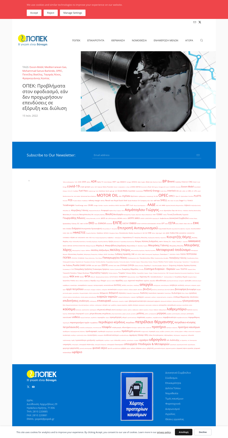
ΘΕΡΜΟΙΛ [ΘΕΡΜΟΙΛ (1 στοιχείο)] (106, 233)
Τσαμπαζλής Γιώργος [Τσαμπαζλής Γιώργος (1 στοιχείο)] (142, 273)
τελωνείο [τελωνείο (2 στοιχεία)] (191, 335)
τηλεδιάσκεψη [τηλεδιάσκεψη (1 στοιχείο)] (67, 340)
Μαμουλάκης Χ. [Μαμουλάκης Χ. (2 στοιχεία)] (132, 246)
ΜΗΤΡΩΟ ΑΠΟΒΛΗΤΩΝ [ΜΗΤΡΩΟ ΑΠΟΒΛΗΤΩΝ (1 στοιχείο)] (79, 246)
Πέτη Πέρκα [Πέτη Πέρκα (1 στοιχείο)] (98, 258)
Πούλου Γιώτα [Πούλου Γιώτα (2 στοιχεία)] (163, 262)
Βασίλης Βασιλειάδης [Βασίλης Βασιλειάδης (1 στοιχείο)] (195, 210)
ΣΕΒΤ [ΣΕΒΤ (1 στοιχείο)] (95, 265)
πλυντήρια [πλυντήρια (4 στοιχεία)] (126, 327)
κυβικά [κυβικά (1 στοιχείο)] (141, 310)
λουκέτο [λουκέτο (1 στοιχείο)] (86, 313)
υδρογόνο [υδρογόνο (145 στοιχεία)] (157, 339)
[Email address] (146, 155)
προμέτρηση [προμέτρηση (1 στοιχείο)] (109, 331)
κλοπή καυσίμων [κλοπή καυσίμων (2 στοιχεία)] (117, 310)
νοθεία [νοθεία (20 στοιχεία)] (76, 317)
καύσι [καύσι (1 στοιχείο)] (190, 305)
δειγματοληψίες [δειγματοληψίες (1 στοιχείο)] (84, 293)
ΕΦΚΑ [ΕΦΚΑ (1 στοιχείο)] (64, 228)
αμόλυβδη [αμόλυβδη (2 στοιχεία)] (188, 281)
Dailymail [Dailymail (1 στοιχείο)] (99, 187)
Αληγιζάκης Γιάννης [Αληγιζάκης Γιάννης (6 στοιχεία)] (79, 210)
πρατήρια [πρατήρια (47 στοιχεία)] (159, 327)
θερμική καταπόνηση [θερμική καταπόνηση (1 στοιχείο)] (72, 305)
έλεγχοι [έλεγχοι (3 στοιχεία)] (103, 281)
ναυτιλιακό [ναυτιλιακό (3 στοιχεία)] (67, 317)
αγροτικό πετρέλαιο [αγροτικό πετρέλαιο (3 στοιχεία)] (135, 281)
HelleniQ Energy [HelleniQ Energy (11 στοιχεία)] (152, 190)
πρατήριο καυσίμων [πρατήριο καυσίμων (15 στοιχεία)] (189, 327)
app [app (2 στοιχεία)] (118, 182)
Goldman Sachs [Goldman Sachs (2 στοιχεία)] (104, 191)
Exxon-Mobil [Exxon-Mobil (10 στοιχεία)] (187, 186)
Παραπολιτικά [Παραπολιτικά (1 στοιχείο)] (79, 262)
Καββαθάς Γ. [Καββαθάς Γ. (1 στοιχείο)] (110, 237)
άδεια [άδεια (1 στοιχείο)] (77, 280)
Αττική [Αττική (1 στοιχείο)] (161, 210)
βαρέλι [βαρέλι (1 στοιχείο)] (135, 289)
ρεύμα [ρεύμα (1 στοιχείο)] (157, 331)
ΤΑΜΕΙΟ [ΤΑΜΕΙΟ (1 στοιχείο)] (178, 269)
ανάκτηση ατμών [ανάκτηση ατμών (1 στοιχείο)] (196, 280)
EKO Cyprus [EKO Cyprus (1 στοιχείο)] (155, 187)
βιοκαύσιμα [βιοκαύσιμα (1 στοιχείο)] (161, 289)
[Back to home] (32, 40)
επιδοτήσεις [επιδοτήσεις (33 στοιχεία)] (70, 301)
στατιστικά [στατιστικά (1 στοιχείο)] (191, 331)
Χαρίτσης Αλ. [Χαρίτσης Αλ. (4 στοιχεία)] (145, 277)
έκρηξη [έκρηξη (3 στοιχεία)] (93, 281)
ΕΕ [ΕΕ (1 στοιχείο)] (84, 223)
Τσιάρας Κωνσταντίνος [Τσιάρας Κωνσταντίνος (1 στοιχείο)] (159, 273)
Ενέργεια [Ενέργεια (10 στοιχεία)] (76, 228)
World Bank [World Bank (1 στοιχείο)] (123, 205)
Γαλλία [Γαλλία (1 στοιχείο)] (165, 214)
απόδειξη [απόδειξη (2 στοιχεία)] (181, 285)
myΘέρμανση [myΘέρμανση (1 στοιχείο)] (142, 196)
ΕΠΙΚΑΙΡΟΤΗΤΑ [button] (95, 40)
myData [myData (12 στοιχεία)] (126, 195)
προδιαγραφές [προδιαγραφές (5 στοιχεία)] (91, 331)
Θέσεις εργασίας (174, 419)
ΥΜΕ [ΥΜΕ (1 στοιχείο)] (167, 273)
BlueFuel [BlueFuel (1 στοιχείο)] (155, 182)
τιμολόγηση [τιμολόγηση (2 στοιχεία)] (100, 340)
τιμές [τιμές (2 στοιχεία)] (73, 340)
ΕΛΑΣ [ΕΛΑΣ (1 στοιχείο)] (96, 223)
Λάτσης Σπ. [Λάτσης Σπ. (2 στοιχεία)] (167, 241)
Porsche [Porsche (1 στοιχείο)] (65, 200)
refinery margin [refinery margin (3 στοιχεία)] (94, 201)
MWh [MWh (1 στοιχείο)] (120, 196)
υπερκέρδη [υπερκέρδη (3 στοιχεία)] (67, 344)
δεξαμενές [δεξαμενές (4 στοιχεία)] (104, 293)
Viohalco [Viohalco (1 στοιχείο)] (100, 205)
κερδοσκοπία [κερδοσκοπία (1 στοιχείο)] (85, 310)
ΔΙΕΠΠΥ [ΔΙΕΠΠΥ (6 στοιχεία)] (131, 218)
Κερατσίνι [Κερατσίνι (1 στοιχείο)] (163, 237)
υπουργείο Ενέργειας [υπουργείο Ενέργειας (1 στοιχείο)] (100, 344)
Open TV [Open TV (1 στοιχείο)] (178, 196)
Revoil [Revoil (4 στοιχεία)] (107, 200)
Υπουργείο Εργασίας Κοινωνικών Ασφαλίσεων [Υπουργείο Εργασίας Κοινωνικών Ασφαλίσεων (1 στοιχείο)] (181, 273)
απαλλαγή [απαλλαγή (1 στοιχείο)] (136, 285)
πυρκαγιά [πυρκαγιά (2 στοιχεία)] (152, 331)
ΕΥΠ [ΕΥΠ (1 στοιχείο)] (191, 223)
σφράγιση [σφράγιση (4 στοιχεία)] (133, 335)
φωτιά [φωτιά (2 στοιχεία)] (110, 348)
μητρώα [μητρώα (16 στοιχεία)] (161, 313)
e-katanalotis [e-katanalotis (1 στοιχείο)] (121, 187)
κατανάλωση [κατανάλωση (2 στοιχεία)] (171, 305)
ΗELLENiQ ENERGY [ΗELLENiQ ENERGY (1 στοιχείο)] (196, 228)
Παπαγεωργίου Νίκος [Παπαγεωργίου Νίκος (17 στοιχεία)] (115, 257)
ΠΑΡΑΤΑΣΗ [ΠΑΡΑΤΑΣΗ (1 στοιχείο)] (173, 254)
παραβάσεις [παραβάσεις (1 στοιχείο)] (149, 317)
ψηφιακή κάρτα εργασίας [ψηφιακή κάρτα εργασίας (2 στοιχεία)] (185, 348)
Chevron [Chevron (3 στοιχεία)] (184, 182)
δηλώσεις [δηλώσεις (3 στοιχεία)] (122, 293)
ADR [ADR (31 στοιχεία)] (94, 181)
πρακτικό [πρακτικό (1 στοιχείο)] (148, 327)
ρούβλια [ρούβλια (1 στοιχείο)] (162, 331)
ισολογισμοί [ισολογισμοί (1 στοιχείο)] (98, 305)
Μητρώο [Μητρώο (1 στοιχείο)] (65, 254)
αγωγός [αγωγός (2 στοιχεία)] (152, 281)
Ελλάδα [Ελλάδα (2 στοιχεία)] (68, 229)
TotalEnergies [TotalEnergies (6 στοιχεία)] (68, 205)
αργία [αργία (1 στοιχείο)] (198, 285)
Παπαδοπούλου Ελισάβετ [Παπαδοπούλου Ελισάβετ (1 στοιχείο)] (162, 258)
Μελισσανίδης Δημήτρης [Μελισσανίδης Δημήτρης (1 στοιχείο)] (138, 250)
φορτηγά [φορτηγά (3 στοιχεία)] (66, 348)
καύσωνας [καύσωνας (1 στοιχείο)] (78, 310)
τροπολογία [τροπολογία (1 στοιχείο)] (130, 340)
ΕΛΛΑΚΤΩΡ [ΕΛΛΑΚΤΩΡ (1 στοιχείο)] (109, 223)
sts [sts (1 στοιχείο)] (186, 200)
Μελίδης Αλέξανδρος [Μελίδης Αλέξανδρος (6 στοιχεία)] (100, 250)
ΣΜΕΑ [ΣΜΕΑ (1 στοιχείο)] (118, 265)
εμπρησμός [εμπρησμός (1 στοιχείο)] (148, 297)
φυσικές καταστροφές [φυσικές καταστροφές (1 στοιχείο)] (86, 348)
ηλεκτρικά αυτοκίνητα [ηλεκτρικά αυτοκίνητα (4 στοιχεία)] (137, 301)
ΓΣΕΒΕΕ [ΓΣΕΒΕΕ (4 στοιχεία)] (159, 214)
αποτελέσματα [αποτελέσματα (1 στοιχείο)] (165, 285)
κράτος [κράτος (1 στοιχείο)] (130, 310)
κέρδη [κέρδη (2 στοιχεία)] (130, 305)
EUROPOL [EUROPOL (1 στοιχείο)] (173, 187)
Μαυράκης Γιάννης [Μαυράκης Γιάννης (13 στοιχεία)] (158, 245)
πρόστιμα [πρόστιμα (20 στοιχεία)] (127, 331)
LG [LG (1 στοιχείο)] (186, 191)
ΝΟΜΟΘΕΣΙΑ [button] (139, 40)
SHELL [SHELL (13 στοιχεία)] (163, 200)
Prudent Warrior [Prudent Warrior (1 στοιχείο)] (77, 200)
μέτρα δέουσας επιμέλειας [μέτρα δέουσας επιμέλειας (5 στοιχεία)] (100, 313)
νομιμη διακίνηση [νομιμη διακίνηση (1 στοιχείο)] (85, 317)
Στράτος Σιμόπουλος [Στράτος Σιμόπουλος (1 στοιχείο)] (115, 269)
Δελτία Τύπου (173, 388)
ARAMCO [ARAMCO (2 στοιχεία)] (123, 182)
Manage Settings (72, 12)
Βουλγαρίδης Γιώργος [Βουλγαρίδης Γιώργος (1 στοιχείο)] (129, 214)
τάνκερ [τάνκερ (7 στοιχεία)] (141, 335)
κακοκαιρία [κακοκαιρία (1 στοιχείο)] (142, 305)
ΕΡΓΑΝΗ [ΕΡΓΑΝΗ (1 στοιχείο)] (159, 223)
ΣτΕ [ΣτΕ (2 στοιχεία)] (72, 269)
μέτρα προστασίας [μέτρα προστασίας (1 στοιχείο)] (116, 313)
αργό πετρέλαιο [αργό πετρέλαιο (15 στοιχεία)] (75, 289)
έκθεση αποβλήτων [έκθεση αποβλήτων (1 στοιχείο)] (84, 280)
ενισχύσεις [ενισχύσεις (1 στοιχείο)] (170, 297)
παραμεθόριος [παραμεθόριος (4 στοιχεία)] (194, 317)
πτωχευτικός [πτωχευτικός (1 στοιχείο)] (144, 331)
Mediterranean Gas (55, 67)
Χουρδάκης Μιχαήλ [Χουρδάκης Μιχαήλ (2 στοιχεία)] (180, 277)
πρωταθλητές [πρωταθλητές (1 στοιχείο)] (117, 331)
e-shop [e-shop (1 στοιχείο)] (127, 187)
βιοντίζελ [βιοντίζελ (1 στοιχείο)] (167, 289)
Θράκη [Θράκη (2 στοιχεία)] (131, 233)
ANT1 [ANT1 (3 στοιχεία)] (114, 182)
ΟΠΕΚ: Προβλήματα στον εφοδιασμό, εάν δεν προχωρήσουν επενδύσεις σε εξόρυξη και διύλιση (45, 97)
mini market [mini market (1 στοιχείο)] (77, 196)
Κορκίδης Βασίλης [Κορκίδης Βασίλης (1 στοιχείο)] (103, 241)
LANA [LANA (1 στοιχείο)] (183, 191)
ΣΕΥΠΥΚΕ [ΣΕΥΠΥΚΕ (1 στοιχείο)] (110, 265)
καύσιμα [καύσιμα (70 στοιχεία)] (69, 309)
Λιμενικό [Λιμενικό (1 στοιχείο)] (185, 241)
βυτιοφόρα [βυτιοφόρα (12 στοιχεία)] (180, 289)
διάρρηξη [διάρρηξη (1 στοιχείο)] (129, 293)
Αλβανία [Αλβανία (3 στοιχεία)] (187, 205)
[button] (201, 40)
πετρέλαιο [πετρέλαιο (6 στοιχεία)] (130, 322)
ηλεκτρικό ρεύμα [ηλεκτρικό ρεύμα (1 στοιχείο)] (177, 301)
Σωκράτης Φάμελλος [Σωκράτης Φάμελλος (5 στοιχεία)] (130, 269)
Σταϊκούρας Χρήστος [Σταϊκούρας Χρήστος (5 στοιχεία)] (101, 269)
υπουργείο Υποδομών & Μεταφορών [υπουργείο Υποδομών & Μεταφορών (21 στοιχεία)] (147, 344)
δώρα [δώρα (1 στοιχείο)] (186, 293)
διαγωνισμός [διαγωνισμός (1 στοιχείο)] (136, 293)
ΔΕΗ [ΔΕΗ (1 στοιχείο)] (107, 218)
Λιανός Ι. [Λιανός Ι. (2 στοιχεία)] (179, 241)
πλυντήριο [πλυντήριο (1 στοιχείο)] (134, 327)
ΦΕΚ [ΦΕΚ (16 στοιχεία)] (71, 276)
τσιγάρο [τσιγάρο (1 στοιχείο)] (136, 340)
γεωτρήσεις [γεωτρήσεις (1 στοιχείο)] (76, 293)
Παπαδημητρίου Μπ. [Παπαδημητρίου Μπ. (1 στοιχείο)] (133, 258)
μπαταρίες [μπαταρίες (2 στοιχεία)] (190, 314)
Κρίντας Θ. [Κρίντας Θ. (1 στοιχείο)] (117, 241)
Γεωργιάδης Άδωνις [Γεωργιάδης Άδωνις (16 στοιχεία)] (74, 218)
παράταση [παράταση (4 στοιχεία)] (141, 317)
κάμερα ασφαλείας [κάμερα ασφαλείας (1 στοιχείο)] (122, 305)
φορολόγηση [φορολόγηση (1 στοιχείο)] (191, 344)
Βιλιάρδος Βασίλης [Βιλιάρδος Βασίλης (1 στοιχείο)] (99, 214)
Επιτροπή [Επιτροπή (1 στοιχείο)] (114, 228)
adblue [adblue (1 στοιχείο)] (88, 182)
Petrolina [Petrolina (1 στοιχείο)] (190, 196)
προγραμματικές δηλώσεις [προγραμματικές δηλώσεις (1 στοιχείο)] (77, 331)
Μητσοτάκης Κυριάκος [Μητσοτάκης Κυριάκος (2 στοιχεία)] (75, 254)
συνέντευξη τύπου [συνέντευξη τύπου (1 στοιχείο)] (82, 335)
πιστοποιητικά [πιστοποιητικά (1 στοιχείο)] (97, 327)
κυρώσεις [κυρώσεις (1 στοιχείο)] (146, 310)
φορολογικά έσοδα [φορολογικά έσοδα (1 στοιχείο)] (182, 344)
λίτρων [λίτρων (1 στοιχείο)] (151, 310)
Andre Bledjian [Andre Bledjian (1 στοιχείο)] (108, 182)
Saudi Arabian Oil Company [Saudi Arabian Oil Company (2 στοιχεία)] (137, 201)
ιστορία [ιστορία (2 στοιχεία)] (104, 305)
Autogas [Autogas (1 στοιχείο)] (129, 182)
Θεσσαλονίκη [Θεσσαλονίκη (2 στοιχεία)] (123, 233)
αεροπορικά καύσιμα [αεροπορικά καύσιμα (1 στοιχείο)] (172, 280)
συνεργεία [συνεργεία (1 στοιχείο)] (100, 335)
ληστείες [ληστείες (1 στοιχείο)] (195, 310)
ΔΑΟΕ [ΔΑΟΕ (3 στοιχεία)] (103, 218)
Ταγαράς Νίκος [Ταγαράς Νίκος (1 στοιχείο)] (192, 269)
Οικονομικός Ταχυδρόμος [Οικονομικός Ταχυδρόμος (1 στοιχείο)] (152, 254)
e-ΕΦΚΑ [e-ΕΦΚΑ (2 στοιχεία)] (132, 187)
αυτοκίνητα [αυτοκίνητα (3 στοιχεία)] (112, 289)
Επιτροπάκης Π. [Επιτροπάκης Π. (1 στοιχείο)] (107, 228)
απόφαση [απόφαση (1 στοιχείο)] (193, 285)
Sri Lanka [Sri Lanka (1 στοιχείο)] (176, 200)
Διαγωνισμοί (172, 408)
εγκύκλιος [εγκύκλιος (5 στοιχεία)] (193, 293)
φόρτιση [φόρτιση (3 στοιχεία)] (150, 348)
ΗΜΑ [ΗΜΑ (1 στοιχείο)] (68, 233)
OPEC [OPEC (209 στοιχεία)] (163, 195)
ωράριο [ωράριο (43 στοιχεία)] (77, 352)
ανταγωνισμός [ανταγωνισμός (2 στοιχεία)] (98, 285)
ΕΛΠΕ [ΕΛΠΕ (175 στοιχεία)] (117, 222)
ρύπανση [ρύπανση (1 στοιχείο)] (167, 331)
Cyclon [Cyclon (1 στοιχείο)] (92, 187)
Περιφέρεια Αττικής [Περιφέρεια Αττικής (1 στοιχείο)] (89, 262)
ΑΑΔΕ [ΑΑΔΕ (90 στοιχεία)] (151, 204)
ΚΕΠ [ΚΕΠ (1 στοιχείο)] (76, 237)
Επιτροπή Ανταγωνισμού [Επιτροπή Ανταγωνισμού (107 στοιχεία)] (137, 228)
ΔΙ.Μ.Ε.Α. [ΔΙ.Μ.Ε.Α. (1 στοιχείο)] (125, 218)
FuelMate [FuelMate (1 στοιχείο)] (75, 191)
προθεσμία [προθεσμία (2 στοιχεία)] (101, 331)
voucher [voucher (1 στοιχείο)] (106, 205)
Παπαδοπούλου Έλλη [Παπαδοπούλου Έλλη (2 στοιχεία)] (147, 258)
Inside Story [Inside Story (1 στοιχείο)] (163, 191)
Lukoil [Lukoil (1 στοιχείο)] (199, 191)
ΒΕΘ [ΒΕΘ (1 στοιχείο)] (176, 210)
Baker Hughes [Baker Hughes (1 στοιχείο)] (141, 182)
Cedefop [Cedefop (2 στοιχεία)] (178, 182)
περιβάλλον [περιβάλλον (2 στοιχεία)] (94, 323)
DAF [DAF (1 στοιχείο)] (96, 187)
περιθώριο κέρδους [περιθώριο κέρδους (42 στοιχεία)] (111, 322)
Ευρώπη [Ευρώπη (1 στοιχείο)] (188, 228)
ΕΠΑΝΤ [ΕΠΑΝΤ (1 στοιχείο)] (139, 223)
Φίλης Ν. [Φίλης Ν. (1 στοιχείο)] (93, 277)
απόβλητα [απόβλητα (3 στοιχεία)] (173, 285)
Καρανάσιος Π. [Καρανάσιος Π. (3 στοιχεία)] (128, 237)
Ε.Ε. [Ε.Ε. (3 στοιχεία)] (78, 223)
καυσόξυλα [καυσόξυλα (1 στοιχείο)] (185, 305)
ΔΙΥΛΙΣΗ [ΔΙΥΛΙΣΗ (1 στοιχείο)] (142, 218)
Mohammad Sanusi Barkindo (38, 70)
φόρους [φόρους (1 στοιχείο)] (144, 348)
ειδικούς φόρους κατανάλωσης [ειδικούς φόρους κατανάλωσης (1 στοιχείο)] (71, 297)
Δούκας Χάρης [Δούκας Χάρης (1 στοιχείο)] (193, 218)
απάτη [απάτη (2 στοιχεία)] (124, 285)
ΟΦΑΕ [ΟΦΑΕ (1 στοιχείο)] (143, 254)
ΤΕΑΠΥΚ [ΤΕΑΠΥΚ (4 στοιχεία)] (183, 269)
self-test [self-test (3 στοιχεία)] (157, 201)
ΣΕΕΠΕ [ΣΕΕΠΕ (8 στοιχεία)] (105, 265)
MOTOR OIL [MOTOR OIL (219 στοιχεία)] (107, 195)
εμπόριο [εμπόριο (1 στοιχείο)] (153, 297)
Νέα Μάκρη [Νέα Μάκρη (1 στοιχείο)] (111, 254)
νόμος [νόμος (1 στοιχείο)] (107, 317)
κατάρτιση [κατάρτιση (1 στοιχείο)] (155, 305)
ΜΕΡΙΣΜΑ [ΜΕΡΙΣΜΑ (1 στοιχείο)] (69, 246)
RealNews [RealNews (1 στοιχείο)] (85, 200)
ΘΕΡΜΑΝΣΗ (118, 40)
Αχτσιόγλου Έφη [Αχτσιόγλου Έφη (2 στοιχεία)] (169, 210)
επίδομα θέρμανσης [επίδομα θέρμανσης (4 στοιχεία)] (181, 297)
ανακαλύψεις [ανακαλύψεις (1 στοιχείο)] (73, 285)
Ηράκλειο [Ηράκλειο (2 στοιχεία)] (100, 233)
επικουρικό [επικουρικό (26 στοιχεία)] (104, 300)
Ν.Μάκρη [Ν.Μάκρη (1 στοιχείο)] (100, 254)
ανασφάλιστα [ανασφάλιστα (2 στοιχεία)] (82, 285)
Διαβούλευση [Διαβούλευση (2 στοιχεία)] (164, 218)
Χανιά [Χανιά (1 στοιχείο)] (137, 277)
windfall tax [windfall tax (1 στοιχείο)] (112, 205)
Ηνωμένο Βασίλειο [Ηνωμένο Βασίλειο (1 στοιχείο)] (91, 233)
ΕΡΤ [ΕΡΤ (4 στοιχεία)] (163, 223)
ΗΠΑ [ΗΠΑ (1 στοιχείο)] (71, 233)
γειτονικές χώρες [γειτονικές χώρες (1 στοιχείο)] (67, 293)
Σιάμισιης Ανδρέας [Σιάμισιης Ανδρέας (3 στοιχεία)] (176, 265)
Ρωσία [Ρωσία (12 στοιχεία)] (76, 265)
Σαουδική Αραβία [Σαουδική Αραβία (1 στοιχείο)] (157, 265)
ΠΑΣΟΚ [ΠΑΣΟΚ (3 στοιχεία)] (183, 254)
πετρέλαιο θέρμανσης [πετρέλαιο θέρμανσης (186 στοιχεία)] (154, 321)
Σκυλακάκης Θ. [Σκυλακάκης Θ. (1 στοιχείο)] (67, 269)
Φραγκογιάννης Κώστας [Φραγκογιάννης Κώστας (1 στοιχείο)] (102, 277)
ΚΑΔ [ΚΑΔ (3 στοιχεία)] (176, 233)
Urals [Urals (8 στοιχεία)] (90, 205)
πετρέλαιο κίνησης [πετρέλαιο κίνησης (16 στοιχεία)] (185, 322)
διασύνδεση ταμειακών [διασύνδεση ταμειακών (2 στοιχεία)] (156, 293)
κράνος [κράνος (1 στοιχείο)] (125, 310)
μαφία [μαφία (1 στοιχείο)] (124, 313)
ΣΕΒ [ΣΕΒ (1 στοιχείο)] (93, 265)
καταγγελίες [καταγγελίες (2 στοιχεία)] (163, 305)
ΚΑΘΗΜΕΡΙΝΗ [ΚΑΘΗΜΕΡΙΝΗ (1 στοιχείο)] (182, 233)
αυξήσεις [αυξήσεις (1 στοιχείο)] (98, 289)
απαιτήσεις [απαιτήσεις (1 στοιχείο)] (130, 285)
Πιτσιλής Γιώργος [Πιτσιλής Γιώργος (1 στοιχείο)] (135, 262)
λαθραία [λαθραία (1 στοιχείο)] (156, 310)
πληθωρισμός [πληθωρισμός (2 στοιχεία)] (116, 327)
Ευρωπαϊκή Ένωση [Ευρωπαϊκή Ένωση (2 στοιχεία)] (164, 229)
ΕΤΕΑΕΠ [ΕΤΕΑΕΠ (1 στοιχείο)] (181, 223)
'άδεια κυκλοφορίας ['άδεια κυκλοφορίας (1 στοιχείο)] (68, 182)
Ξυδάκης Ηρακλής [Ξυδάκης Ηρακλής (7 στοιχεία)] (123, 254)
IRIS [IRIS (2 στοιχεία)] (177, 191)
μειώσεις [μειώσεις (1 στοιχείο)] (133, 313)
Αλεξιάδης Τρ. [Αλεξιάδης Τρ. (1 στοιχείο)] (66, 210)
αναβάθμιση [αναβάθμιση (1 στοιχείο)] (66, 285)
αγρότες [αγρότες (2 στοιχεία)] (146, 281)
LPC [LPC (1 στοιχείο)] (193, 191)
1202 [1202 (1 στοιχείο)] (75, 182)
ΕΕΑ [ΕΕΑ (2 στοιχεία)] (86, 224)
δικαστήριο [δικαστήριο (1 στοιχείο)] (168, 293)
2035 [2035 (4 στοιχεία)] (84, 182)
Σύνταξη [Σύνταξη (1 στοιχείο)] (141, 269)
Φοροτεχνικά (172, 403)
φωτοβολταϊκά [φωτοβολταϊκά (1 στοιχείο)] (117, 348)
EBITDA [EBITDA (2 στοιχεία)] (138, 187)
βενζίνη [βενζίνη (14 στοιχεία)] (147, 289)
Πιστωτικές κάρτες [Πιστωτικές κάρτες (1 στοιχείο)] (124, 262)
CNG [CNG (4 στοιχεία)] (190, 182)
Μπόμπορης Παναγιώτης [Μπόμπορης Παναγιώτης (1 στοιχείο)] (91, 254)
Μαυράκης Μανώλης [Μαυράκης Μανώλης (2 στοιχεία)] (177, 246)
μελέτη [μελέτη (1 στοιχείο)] (146, 313)
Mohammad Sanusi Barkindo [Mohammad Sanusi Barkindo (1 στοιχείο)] (88, 196)
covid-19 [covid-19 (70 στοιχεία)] (73, 186)
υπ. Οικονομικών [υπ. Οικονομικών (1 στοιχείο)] (192, 340)
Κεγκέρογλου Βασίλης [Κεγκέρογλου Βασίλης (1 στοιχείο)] (154, 237)
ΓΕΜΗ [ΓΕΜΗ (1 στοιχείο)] (154, 214)
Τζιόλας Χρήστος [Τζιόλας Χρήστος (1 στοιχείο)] (113, 273)
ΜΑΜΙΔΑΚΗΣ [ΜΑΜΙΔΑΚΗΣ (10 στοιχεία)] (194, 241)
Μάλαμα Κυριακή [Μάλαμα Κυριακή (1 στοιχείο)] (90, 246)
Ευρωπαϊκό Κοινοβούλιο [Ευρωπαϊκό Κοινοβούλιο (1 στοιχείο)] (178, 228)
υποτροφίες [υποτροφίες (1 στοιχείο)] (75, 344)
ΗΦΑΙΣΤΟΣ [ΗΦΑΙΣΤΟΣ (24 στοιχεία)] (79, 232)
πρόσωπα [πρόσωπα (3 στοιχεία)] (137, 331)
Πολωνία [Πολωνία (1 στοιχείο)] (155, 262)
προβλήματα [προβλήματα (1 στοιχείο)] (66, 331)
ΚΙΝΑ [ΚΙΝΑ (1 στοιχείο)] (87, 237)
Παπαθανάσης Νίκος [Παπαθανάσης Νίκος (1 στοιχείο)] (192, 258)
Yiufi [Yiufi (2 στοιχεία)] (131, 205)
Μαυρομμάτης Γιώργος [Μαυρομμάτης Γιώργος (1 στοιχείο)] (78, 250)
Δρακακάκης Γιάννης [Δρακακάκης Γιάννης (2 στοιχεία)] (69, 224)
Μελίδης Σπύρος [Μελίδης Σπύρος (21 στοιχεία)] (120, 250)
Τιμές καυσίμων (174, 398)
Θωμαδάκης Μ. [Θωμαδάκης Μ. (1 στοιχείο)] (138, 233)
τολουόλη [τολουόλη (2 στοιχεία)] (117, 340)
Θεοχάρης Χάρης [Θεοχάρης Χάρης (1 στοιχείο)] (114, 233)
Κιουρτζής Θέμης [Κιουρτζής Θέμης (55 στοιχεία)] (179, 237)
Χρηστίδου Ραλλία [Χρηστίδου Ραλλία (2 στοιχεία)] (69, 281)
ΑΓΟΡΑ (189, 40)
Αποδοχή (184, 432)
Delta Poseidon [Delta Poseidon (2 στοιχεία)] (108, 187)
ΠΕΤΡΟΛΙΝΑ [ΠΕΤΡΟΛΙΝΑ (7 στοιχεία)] (191, 254)
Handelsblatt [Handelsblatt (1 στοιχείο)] (139, 191)
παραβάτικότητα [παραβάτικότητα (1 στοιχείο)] (157, 317)
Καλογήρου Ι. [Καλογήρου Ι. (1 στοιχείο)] (118, 237)
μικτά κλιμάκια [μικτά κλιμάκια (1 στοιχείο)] (176, 313)
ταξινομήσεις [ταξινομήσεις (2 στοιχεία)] (168, 335)
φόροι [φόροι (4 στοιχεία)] (123, 348)
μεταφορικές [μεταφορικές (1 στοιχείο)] (152, 313)
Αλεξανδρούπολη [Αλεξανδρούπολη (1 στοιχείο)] (196, 205)
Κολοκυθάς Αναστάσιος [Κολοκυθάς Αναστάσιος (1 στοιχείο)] (79, 241)
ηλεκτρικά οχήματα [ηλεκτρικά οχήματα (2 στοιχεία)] (153, 301)
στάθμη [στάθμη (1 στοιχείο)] (186, 331)
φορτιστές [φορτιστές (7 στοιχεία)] (74, 348)
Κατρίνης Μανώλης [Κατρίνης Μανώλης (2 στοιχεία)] (141, 237)
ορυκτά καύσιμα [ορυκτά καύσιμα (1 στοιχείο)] (131, 317)
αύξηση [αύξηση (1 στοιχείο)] (131, 289)
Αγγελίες (170, 414)
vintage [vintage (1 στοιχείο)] (96, 205)
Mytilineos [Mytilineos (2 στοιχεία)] (134, 196)
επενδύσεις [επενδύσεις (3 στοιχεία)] (194, 297)
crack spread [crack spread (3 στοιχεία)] (85, 187)
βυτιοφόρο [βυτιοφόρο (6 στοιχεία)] (191, 289)
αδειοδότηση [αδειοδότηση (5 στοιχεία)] (161, 280)
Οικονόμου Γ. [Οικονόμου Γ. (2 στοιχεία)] (164, 254)
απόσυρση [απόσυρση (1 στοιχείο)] (188, 285)
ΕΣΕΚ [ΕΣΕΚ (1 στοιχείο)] (166, 223)
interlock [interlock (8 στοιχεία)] (171, 190)
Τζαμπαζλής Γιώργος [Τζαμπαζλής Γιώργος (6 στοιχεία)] (99, 273)
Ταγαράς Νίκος (52, 74)
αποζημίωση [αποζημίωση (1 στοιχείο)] (156, 285)
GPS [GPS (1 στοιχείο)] (116, 191)
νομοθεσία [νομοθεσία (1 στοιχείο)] (94, 317)
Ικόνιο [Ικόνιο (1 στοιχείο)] (153, 233)
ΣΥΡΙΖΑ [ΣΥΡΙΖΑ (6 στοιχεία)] (131, 265)
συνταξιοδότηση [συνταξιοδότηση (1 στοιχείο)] (124, 335)
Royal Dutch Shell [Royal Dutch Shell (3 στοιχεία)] (120, 201)
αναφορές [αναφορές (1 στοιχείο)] (90, 285)
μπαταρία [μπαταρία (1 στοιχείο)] (183, 313)
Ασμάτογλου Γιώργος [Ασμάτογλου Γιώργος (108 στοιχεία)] (142, 209)
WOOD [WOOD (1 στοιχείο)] (117, 205)
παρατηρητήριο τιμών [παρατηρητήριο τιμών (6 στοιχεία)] (79, 322)
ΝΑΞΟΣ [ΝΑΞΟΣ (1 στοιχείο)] (105, 254)
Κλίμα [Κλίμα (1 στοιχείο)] (70, 241)
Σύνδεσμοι (171, 378)
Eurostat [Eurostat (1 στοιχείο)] (178, 187)
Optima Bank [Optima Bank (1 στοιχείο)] (184, 196)
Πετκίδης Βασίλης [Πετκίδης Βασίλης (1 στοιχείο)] (100, 262)
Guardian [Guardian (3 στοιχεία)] (131, 191)
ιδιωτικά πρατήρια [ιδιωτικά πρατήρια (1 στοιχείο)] (83, 305)
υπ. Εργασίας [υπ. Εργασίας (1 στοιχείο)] (183, 340)
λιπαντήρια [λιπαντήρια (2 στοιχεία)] (71, 314)
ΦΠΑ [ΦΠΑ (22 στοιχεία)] (87, 276)
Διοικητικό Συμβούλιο (178, 372)
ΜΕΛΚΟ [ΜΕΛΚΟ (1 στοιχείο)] (65, 246)
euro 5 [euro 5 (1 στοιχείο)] (168, 187)
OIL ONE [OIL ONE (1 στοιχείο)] (156, 196)
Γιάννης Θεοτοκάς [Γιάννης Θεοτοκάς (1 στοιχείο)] (91, 218)
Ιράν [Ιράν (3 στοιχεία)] (167, 233)
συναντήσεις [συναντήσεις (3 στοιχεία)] (92, 335)
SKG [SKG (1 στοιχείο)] (169, 200)
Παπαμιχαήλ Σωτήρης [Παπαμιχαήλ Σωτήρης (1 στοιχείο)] (69, 262)
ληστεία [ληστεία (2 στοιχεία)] (189, 310)
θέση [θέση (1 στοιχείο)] (64, 305)
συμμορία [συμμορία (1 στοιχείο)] (198, 331)
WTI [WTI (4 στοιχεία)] (127, 205)
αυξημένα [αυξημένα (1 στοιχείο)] (104, 289)
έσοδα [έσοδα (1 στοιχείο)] (113, 280)
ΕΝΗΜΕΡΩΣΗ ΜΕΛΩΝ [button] (166, 40)
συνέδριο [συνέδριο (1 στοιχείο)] (73, 335)
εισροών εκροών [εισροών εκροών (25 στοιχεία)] (107, 296)
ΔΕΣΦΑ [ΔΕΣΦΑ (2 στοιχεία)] (119, 218)
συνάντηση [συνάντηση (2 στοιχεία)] (66, 335)
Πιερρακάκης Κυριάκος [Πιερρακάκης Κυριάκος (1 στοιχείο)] (112, 262)
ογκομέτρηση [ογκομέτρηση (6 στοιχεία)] (116, 317)
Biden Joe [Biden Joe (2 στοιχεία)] (149, 182)
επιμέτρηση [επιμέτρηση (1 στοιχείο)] (115, 301)
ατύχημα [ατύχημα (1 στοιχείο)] (93, 289)
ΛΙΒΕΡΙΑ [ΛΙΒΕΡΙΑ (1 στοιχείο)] (161, 241)
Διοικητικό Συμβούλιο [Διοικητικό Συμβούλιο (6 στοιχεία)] (179, 218)
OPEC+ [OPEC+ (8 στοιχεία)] (172, 196)
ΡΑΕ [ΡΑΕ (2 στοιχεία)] (64, 265)
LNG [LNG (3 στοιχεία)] (189, 191)
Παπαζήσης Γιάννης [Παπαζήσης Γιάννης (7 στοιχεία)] (177, 258)
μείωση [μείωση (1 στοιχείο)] (128, 313)
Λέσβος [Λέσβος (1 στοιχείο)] (174, 241)
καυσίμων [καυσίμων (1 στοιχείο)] (179, 305)
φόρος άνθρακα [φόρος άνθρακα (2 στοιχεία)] (136, 348)
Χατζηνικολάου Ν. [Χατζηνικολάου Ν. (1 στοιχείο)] (169, 277)
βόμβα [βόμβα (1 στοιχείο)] (199, 289)
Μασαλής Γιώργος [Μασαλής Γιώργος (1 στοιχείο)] (143, 246)
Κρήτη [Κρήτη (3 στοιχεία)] (111, 241)
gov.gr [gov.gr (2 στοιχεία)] (112, 191)
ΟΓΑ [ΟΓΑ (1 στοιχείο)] (136, 254)
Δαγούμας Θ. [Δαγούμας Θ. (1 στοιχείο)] (155, 218)
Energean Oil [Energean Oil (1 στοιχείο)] (162, 187)
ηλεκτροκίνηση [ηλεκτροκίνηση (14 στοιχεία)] (190, 300)
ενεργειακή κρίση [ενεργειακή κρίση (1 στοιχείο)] (161, 297)
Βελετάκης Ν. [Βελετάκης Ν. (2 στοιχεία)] (67, 215)
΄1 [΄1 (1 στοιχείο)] (146, 205)
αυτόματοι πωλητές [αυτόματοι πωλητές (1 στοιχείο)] (122, 289)
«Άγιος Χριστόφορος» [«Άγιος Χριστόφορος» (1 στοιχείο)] (139, 205)
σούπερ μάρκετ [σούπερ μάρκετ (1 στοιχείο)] (178, 331)
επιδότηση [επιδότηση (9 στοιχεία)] (84, 300)
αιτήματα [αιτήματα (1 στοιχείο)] (181, 280)
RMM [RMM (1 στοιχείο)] (112, 200)
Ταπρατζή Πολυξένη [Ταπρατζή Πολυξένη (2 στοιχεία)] (70, 273)
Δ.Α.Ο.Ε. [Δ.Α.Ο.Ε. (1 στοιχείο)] (98, 218)
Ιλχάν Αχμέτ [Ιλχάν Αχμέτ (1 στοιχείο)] (159, 233)
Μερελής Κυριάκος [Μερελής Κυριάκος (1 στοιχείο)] (150, 250)
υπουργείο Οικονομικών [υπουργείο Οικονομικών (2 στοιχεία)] (115, 344)
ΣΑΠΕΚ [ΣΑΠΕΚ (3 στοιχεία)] (88, 265)
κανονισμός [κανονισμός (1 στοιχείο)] (148, 305)
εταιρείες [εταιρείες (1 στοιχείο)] (121, 301)
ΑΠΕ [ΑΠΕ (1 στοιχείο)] (160, 205)
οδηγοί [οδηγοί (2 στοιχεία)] (124, 317)
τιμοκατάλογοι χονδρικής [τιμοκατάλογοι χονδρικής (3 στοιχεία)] (85, 340)
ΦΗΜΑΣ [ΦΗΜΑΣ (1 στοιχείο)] (82, 277)
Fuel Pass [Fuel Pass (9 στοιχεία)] (83, 190)
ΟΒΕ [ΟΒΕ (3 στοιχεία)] (133, 254)
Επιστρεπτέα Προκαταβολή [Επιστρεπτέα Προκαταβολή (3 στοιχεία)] (91, 229)
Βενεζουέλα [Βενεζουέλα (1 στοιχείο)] (75, 214)
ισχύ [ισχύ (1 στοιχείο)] (109, 305)
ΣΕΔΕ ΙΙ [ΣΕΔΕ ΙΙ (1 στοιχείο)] (99, 265)
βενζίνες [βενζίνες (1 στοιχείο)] (140, 289)
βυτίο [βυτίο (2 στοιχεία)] (172, 289)
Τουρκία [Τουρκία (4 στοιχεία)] (121, 273)
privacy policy (164, 432)
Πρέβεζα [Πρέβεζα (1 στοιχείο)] (171, 262)
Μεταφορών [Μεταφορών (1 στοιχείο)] (194, 250)
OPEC (59, 70)
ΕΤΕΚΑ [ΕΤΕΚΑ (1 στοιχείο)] (185, 223)
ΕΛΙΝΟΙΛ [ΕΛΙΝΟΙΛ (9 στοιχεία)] (102, 223)
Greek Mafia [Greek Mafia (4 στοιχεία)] (123, 191)
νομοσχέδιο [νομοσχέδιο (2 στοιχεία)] (101, 317)
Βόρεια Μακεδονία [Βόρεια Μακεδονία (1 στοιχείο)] (147, 214)
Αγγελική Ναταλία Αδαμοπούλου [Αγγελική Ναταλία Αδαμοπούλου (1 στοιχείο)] (175, 205)
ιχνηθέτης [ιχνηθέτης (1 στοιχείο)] (114, 305)
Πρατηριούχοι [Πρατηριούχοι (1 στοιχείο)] (178, 262)
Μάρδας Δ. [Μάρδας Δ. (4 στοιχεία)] (100, 245)
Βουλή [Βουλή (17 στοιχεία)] (109, 214)
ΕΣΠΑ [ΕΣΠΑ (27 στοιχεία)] (171, 223)
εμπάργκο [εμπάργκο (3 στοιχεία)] (140, 297)
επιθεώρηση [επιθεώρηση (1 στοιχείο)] (93, 301)
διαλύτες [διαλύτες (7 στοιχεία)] (144, 293)
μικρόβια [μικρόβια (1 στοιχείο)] (168, 313)
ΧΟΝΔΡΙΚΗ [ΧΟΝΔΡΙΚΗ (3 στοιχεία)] (123, 277)
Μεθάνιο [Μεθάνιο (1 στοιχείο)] (88, 250)
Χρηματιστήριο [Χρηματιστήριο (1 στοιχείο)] (192, 277)
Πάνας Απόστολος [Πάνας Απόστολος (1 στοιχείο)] (90, 258)
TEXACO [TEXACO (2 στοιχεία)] (190, 201)
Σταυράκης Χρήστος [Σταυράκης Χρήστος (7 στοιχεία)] (83, 269)
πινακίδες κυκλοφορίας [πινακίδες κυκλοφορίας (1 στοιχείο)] (86, 327)
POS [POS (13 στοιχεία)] (70, 200)
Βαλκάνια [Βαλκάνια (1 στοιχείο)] (185, 210)
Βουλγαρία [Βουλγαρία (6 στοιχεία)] (118, 214)
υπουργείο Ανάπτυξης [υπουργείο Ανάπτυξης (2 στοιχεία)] (86, 344)
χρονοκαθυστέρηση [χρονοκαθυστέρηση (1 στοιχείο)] (159, 348)
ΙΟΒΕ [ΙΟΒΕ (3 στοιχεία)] (149, 233)
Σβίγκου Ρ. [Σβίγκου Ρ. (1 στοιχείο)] (165, 265)
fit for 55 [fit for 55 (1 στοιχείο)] (70, 191)
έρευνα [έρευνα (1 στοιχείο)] (109, 280)
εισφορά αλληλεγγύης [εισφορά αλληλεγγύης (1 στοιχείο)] (124, 297)
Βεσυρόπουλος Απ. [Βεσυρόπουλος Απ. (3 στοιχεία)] (86, 214)
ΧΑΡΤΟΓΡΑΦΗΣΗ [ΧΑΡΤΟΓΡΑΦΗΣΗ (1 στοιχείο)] (113, 277)
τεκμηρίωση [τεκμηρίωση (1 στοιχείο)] (184, 335)
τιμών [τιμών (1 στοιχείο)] (111, 340)
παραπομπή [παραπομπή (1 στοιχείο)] (66, 322)
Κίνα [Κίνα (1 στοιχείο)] (93, 237)
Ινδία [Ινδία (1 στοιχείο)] (164, 233)
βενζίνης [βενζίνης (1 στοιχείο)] (154, 289)
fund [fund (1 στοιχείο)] (97, 191)
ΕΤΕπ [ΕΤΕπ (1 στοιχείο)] (188, 223)
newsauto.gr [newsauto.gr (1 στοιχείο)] (149, 196)
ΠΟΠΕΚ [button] (76, 40)
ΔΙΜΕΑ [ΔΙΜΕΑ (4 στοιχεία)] (137, 218)
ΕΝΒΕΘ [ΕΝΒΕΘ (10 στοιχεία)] (133, 223)
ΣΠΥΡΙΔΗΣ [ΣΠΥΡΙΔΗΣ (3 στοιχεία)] (124, 265)
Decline (203, 432)
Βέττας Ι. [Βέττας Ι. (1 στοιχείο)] (180, 210)
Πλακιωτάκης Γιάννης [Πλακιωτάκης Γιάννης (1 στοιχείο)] (146, 262)
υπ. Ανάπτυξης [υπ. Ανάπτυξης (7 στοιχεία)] (173, 340)
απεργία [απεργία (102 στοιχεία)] (146, 284)
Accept (34, 12)
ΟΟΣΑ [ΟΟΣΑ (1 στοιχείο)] (139, 254)
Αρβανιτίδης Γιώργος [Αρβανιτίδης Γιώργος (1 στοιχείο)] (115, 210)
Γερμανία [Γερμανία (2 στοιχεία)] (185, 215)
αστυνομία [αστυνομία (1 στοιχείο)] (87, 289)
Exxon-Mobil (36, 67)
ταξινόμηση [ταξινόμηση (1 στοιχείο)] (176, 335)
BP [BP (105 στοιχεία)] (164, 181)
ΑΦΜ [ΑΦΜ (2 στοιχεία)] (163, 205)
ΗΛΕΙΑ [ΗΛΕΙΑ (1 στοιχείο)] (64, 233)
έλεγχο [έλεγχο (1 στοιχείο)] (98, 280)
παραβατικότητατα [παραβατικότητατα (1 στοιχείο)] (182, 317)
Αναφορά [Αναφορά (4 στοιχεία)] (105, 210)
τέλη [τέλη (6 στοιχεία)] (146, 335)
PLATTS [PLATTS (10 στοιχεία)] (197, 195)
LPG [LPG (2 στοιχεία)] (195, 191)
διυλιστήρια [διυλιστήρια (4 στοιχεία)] (176, 293)
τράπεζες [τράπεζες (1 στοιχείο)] (123, 340)
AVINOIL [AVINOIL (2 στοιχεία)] (134, 182)
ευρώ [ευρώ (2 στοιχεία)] (126, 301)
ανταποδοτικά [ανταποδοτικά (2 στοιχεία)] (108, 285)
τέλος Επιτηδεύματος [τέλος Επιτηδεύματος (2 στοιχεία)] (156, 335)
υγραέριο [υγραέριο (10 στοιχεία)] (143, 339)
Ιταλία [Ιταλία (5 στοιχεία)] (172, 233)
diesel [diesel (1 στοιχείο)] (115, 187)
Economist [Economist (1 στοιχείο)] (144, 187)
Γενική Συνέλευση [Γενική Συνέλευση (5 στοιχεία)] (174, 214)
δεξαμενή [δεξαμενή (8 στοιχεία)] (113, 292)
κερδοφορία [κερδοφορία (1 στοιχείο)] (93, 310)
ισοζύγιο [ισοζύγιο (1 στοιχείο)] (91, 305)
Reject (50, 12)
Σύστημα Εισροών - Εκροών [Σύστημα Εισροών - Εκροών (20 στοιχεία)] (159, 269)
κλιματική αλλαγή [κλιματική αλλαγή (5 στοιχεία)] (104, 309)
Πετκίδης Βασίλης (32, 74)
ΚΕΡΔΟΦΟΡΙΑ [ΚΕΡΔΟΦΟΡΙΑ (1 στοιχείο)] (81, 237)
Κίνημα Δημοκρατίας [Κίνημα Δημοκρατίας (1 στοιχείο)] (101, 237)
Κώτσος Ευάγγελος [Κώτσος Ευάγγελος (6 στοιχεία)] (150, 241)
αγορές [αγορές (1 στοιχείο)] (125, 280)
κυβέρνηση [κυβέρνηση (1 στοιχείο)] (135, 310)
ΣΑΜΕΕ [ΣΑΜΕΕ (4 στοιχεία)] (83, 265)
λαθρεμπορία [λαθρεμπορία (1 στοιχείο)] (162, 310)
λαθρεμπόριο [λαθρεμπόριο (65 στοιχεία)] (177, 309)
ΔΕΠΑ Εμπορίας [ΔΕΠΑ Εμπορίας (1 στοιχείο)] (112, 218)
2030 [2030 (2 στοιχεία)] (79, 182)
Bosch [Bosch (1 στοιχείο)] (160, 182)
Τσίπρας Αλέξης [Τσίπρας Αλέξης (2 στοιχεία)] (130, 273)
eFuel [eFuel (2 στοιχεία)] (149, 187)
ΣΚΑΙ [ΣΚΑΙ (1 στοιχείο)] (115, 265)
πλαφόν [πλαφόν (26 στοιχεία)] (107, 327)
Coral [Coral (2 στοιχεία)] (195, 182)
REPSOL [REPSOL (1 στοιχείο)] (103, 200)
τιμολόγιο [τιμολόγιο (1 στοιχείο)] (107, 340)
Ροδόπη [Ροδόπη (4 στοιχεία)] (69, 265)
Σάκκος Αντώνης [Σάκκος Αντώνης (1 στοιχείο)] (139, 265)
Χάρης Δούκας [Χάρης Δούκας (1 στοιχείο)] (131, 277)
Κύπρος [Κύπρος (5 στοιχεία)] (138, 241)
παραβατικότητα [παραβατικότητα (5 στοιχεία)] (169, 317)
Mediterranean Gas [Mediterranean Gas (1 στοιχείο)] (68, 196)
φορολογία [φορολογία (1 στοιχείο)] (173, 344)
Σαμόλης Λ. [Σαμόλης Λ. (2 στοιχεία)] (148, 265)
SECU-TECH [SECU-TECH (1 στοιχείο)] (150, 200)
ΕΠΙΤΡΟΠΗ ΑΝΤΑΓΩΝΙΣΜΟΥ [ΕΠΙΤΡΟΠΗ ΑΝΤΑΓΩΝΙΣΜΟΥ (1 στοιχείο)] (148, 223)
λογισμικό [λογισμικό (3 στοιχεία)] (80, 314)
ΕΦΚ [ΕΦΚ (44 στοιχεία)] (196, 223)
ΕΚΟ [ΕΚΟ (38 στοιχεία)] (91, 223)
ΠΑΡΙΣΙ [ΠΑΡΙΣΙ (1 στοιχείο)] (178, 254)
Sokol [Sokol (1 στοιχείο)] (171, 200)
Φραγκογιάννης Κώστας (35, 78)
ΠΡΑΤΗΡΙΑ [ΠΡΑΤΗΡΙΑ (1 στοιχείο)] (74, 258)
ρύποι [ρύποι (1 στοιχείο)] (172, 331)
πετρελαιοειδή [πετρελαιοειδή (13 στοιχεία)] (71, 327)
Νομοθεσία (171, 393)
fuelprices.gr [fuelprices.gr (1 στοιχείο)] (91, 191)
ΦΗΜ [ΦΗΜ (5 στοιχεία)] (77, 276)
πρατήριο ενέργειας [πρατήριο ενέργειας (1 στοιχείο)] (171, 327)
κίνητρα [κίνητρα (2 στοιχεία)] (135, 305)
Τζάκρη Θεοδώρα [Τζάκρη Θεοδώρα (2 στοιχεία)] (83, 273)
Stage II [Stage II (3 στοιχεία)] (182, 201)
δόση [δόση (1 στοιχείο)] (183, 293)
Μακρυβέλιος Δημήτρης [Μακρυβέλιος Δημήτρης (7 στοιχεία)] (115, 245)
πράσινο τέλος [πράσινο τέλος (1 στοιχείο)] (142, 327)
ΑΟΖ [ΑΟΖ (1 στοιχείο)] (157, 205)
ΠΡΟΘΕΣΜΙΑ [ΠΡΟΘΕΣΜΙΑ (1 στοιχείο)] (81, 258)
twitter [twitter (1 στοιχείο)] (86, 205)
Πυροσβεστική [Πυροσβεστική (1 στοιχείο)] (194, 262)
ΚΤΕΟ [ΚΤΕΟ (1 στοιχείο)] (90, 237)
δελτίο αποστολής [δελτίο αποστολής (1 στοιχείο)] (94, 293)
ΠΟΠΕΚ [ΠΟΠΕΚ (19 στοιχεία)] (67, 257)
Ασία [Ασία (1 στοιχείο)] (123, 210)
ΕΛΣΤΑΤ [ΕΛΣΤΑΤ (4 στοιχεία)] (126, 223)
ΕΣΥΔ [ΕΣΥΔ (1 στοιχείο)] (177, 223)
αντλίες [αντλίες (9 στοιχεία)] (117, 285)
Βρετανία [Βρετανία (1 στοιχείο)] (138, 214)
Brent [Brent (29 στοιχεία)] (171, 181)
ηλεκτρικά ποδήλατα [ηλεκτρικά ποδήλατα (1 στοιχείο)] (166, 301)
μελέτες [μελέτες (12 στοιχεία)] (140, 313)
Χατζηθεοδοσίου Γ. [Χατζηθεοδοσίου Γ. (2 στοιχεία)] (156, 277)
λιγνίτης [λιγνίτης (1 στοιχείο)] (65, 313)
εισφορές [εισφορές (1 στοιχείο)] (133, 297)
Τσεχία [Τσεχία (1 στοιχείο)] (151, 273)
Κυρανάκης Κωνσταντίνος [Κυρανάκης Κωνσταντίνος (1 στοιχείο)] (127, 241)
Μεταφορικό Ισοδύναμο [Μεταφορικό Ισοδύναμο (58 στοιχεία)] (173, 250)
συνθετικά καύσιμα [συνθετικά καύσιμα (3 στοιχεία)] (111, 335)
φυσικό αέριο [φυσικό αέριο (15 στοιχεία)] (99, 348)
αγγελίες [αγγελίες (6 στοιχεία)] (119, 280)
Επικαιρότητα (173, 383)
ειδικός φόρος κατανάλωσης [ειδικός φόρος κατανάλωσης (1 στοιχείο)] (88, 297)
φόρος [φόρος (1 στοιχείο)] (128, 348)
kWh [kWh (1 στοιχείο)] (180, 191)
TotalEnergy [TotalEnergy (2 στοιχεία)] (79, 205)
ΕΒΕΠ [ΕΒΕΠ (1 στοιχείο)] (81, 223)
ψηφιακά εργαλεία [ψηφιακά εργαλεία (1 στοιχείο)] (171, 348)
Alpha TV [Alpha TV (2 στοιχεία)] (100, 182)
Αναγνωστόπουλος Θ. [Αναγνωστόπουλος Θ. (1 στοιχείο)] (94, 210)
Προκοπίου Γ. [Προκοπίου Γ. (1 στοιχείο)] (186, 262)
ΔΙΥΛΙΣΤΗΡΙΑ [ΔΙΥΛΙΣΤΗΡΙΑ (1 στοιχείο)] (148, 218)
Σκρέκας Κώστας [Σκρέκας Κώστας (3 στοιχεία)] (190, 265)
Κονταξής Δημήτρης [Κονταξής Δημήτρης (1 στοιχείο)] (91, 241)
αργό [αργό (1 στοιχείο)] (64, 289)
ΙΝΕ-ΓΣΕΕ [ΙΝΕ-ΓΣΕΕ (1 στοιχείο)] (144, 233)
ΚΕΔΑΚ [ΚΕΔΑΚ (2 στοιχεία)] (72, 237)
